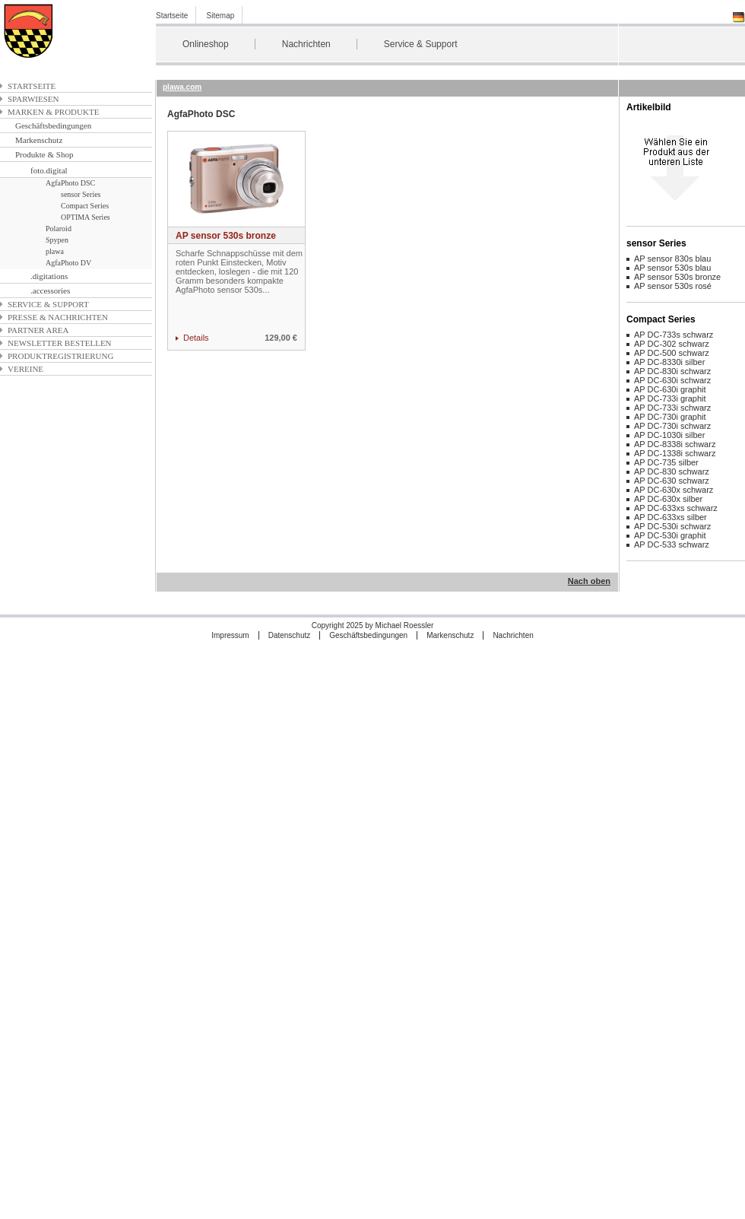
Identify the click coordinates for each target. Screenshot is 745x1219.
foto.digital (49, 170)
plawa (55, 251)
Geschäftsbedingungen (53, 125)
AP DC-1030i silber (669, 435)
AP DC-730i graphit (670, 416)
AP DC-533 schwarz (671, 544)
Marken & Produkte (53, 111)
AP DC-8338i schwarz (674, 444)
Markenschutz (38, 139)
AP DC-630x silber (668, 498)
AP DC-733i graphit (670, 398)
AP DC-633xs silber (670, 517)
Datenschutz (289, 635)
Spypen (57, 240)
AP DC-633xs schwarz (676, 508)
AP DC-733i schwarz (672, 407)
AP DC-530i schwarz (672, 526)
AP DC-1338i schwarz (674, 453)
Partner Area (38, 330)
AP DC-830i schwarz (672, 371)
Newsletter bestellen (60, 343)
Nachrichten (306, 44)
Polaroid (58, 228)
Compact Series (85, 206)
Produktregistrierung (60, 355)
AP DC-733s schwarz (673, 334)
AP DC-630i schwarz (672, 380)
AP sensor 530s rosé (673, 285)
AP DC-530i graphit (670, 535)
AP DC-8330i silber (669, 362)
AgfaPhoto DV (68, 263)
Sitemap (221, 15)
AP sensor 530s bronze (226, 235)
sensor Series (81, 194)
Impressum (230, 635)
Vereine (25, 368)
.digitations (49, 276)
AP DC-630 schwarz (671, 480)
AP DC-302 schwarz (671, 343)
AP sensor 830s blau (672, 258)
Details (196, 337)
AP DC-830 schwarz (671, 471)
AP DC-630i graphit (670, 389)
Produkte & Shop (44, 154)
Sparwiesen (33, 98)
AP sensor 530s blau (672, 267)
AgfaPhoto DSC (70, 183)
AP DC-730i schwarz (672, 425)
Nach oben (589, 581)
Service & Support (421, 44)
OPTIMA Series (85, 217)
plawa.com (182, 87)
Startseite (172, 15)
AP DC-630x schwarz (673, 489)
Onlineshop (205, 44)
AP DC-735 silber (666, 462)
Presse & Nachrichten (58, 317)
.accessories (50, 290)
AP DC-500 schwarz (671, 352)
